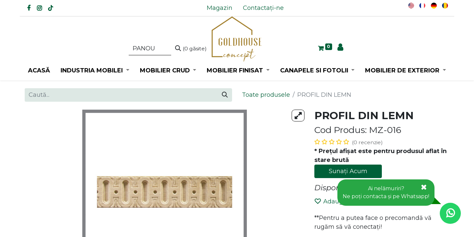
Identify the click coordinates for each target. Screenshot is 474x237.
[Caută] (191, 48)
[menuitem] (219, 8)
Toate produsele (266, 94)
